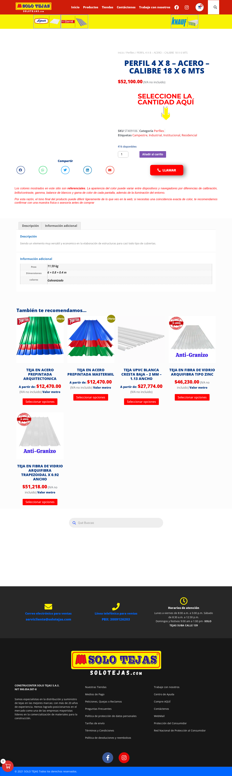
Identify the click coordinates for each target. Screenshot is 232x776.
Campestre (139, 135)
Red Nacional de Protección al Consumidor (180, 730)
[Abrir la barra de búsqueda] (215, 7)
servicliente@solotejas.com (48, 619)
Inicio (75, 7)
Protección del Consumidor (170, 723)
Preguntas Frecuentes (98, 708)
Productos (90, 7)
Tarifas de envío (94, 723)
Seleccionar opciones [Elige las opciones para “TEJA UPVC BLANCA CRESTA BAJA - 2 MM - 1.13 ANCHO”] (141, 402)
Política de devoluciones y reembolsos (108, 737)
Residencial (189, 135)
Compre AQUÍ (162, 701)
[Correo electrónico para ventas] (48, 606)
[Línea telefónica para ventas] (116, 606)
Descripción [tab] (30, 226)
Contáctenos (126, 7)
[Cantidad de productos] (123, 154)
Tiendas (107, 7)
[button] (20, 170)
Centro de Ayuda (164, 694)
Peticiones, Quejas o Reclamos (103, 701)
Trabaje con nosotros (154, 7)
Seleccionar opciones (40, 402)
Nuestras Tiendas (95, 687)
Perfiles (130, 52)
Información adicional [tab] (61, 226)
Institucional (171, 135)
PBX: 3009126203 (116, 619)
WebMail (159, 716)
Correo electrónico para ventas (48, 613)
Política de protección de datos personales (111, 716)
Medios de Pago (94, 694)
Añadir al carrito (152, 154)
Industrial (155, 135)
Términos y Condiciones (99, 730)
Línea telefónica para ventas (116, 613)
